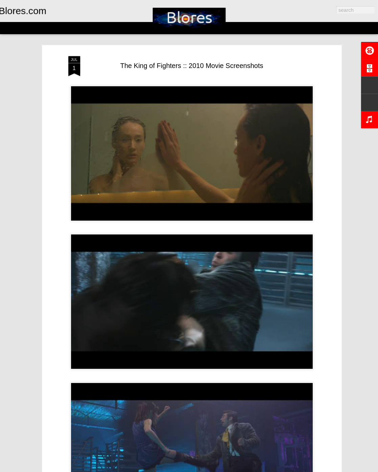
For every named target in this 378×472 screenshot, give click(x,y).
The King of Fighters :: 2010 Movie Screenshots (191, 65)
